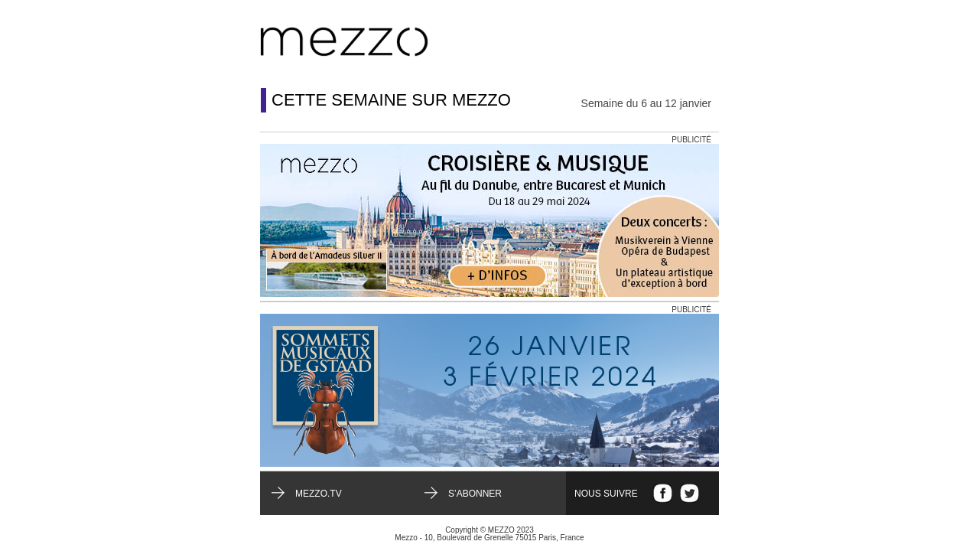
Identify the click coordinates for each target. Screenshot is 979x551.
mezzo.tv (318, 493)
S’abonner (475, 493)
